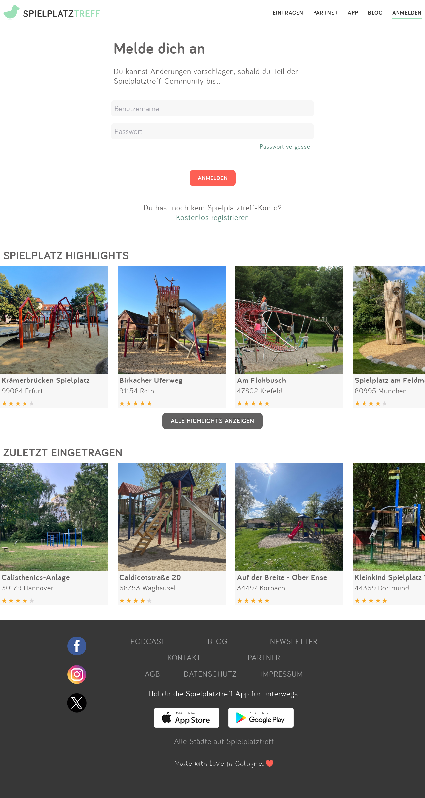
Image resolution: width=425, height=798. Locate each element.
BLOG (375, 13)
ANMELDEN (407, 13)
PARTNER (325, 13)
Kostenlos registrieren (212, 217)
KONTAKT (184, 657)
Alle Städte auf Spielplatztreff (224, 741)
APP (353, 13)
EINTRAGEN (288, 13)
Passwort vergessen (287, 146)
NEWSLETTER (293, 641)
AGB (152, 674)
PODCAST (147, 641)
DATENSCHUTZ (210, 674)
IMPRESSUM (282, 674)
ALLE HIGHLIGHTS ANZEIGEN (212, 420)
